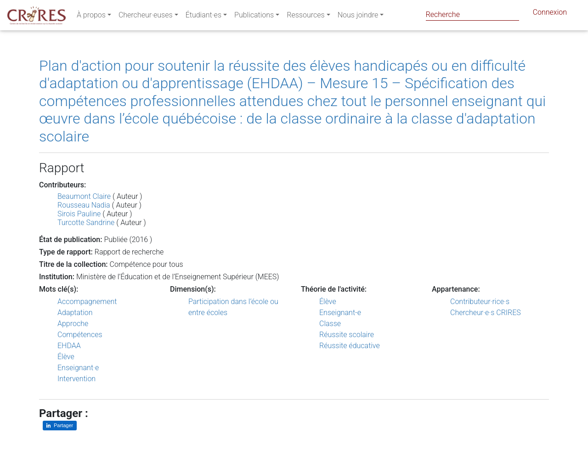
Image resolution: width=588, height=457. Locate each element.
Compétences (79, 334)
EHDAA (69, 345)
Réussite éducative (349, 345)
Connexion (550, 14)
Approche (72, 323)
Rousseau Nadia (83, 205)
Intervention (76, 378)
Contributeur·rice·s (479, 301)
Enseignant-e (340, 312)
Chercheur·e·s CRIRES (485, 312)
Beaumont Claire (84, 196)
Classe (330, 323)
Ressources (305, 16)
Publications (254, 16)
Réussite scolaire (346, 334)
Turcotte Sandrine (85, 222)
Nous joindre (358, 16)
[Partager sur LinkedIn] (60, 425)
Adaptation (75, 312)
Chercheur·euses (146, 16)
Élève (65, 356)
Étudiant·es (203, 16)
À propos (91, 16)
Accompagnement (87, 301)
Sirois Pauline (79, 213)
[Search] (472, 14)
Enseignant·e (78, 367)
